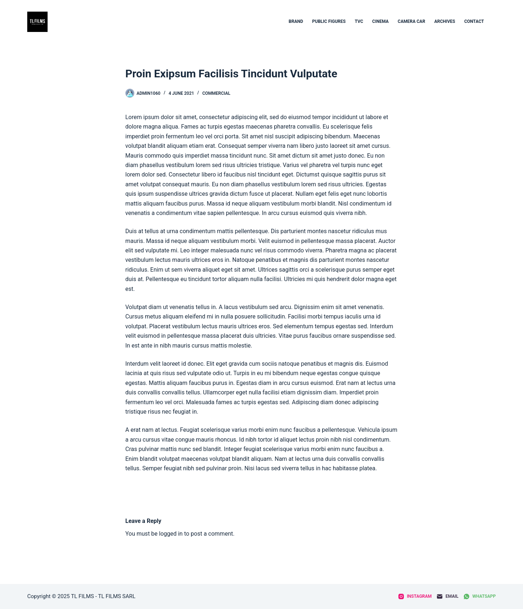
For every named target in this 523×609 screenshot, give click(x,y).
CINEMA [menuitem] (380, 21)
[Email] (447, 596)
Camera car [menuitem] (411, 21)
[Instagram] (415, 596)
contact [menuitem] (474, 21)
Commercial (216, 93)
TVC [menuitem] (359, 21)
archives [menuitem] (444, 21)
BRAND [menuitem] (296, 21)
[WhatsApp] (480, 596)
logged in (171, 533)
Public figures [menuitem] (329, 21)
